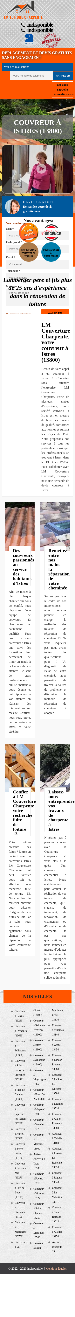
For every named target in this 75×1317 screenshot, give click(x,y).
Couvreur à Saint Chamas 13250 (38, 1210)
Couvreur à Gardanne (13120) (20, 1209)
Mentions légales (56, 1268)
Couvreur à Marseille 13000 (38, 1141)
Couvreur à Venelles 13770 (38, 1124)
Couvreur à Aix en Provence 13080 (57, 1121)
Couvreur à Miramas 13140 (58, 1030)
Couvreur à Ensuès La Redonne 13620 (57, 1158)
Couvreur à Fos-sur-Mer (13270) (20, 1170)
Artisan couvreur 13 (57, 1247)
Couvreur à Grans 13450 (57, 1045)
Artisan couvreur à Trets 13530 (39, 1161)
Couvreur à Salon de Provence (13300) (39, 1027)
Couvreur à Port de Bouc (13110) (20, 1190)
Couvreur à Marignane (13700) (21, 1229)
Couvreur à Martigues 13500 (38, 1230)
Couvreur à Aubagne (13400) (39, 1060)
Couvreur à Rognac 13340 (57, 1177)
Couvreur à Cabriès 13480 (57, 1138)
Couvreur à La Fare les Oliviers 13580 (57, 1084)
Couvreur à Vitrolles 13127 (39, 1193)
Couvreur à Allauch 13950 (57, 1232)
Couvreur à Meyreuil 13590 (39, 1109)
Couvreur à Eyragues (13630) (21, 1031)
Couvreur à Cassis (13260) (20, 1016)
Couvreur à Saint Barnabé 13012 (57, 1214)
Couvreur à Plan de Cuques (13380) (20, 1092)
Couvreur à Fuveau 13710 (38, 1178)
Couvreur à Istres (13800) (38, 1045)
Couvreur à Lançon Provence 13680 (57, 1062)
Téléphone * (13, 270)
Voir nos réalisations (16, 67)
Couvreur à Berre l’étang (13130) (20, 1151)
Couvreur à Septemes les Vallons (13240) (21, 1114)
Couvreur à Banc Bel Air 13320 (39, 1094)
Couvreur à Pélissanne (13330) (20, 1048)
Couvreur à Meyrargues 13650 (39, 1077)
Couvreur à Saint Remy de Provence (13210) (20, 1070)
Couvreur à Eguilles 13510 (57, 1104)
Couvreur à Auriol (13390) (20, 1134)
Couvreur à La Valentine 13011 (57, 1194)
